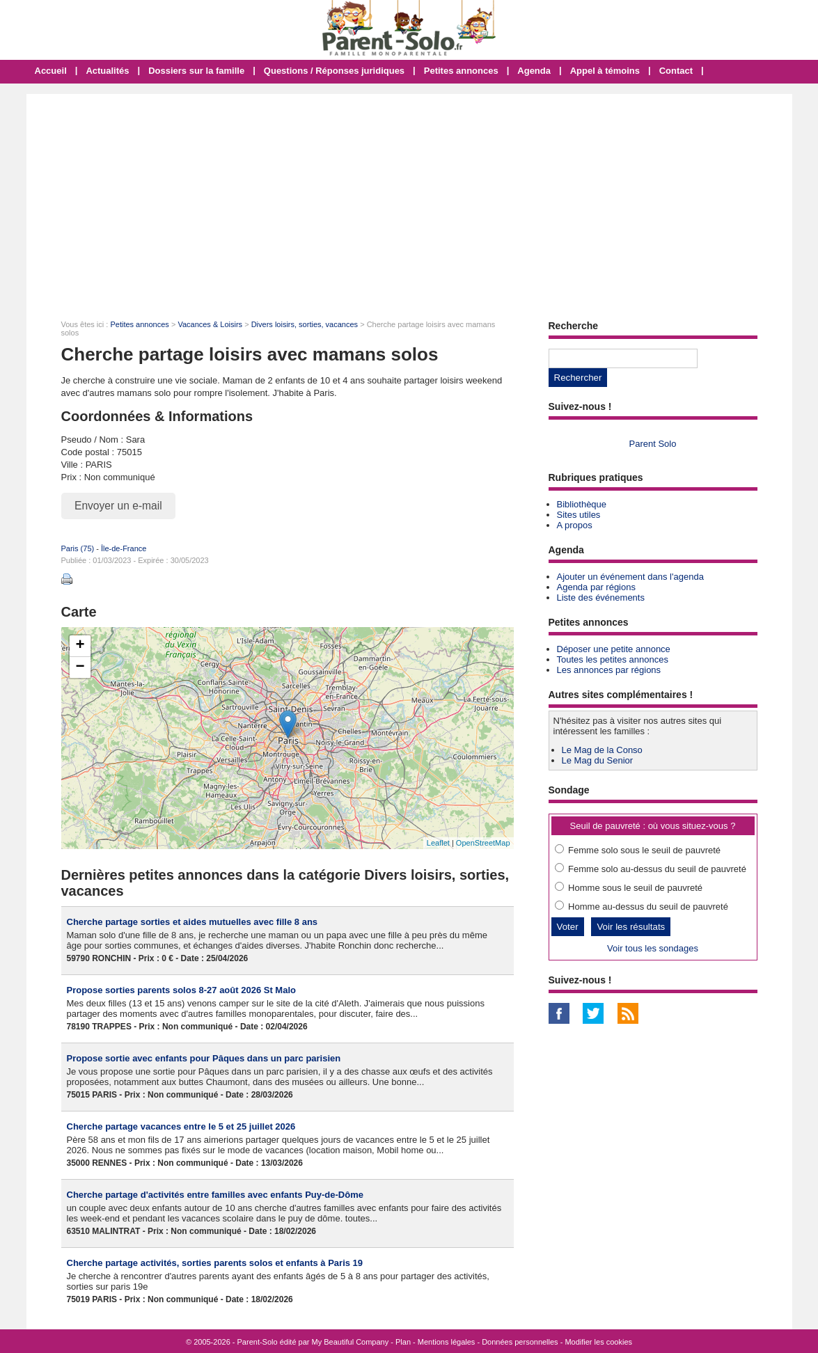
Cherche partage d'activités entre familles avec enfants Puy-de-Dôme (215, 1194)
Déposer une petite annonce (613, 649)
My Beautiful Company (350, 1342)
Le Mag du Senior (598, 760)
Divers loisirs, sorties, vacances (304, 324)
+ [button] (79, 645)
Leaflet (438, 843)
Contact (676, 70)
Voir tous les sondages (652, 948)
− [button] (79, 667)
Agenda (534, 70)
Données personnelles (520, 1342)
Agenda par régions (596, 587)
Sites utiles (579, 514)
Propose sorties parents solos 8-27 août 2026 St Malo (181, 990)
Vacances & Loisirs (210, 324)
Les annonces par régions (609, 670)
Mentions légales (446, 1342)
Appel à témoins (605, 70)
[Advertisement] (409, 198)
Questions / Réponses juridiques (334, 70)
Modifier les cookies (598, 1342)
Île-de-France (123, 548)
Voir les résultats (631, 926)
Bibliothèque (582, 504)
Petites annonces (461, 70)
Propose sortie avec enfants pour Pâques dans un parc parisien (204, 1058)
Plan (403, 1342)
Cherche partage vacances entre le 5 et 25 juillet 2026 (181, 1126)
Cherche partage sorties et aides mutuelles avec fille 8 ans (192, 922)
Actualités (107, 70)
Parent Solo (653, 443)
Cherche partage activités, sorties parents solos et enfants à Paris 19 (215, 1263)
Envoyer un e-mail (118, 506)
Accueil (51, 70)
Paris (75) (78, 548)
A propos (574, 525)
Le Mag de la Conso (602, 750)
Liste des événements (601, 597)
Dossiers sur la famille (196, 70)
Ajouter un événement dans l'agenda (630, 576)
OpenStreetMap (483, 843)
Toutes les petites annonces (612, 659)
